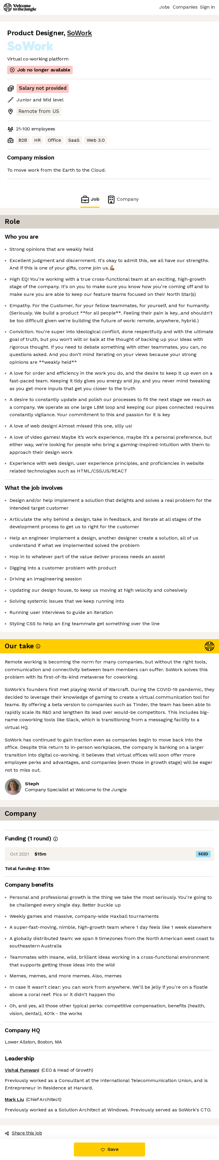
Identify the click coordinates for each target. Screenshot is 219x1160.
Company (123, 199)
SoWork (79, 33)
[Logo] (20, 7)
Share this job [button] (23, 1133)
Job (89, 199)
